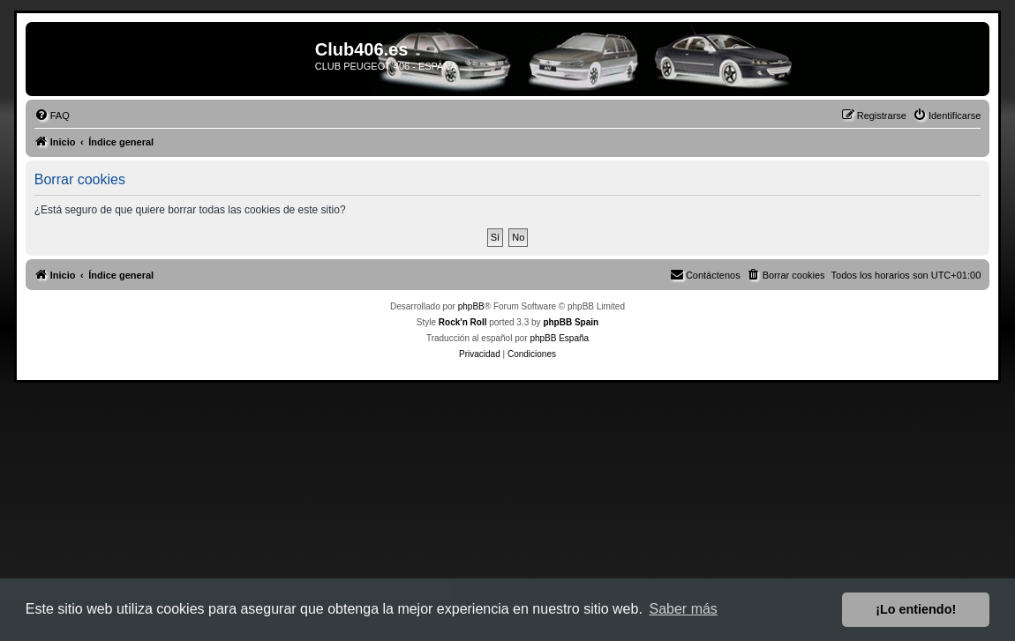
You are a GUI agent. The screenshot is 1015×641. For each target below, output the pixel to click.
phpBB (471, 306)
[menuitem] (52, 115)
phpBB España (559, 338)
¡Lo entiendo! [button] (916, 609)
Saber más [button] (684, 608)
